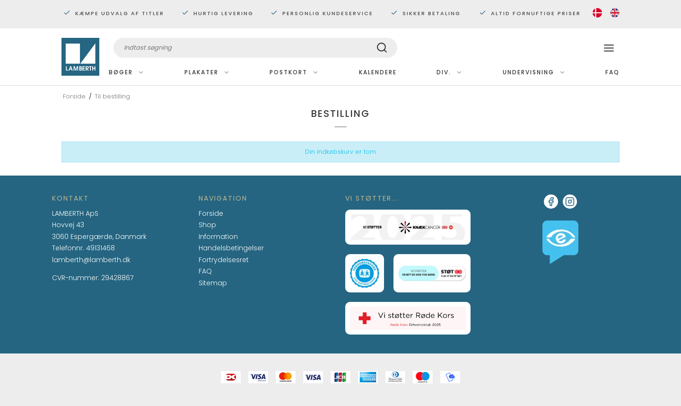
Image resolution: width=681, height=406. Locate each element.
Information (218, 237)
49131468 (100, 248)
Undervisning (534, 72)
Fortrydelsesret (224, 260)
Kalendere (378, 72)
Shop (207, 224)
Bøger (126, 72)
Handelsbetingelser (231, 248)
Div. (450, 72)
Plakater (207, 72)
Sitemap (213, 283)
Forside (211, 213)
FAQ (612, 72)
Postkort (294, 72)
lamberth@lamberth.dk (91, 260)
